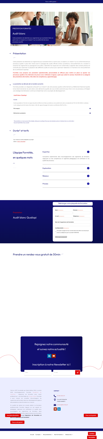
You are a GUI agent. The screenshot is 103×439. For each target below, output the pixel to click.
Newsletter (92, 9)
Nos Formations (58, 6)
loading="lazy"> (51, 293)
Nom (59, 210)
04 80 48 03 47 (61, 395)
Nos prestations (47, 6)
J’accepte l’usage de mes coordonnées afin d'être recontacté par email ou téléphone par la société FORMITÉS (73, 231)
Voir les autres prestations (20, 193)
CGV (65, 431)
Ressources (68, 6)
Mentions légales (58, 431)
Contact (91, 6)
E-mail (59, 216)
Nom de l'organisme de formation (64, 222)
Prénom (78, 210)
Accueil (32, 6)
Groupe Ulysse (32, 396)
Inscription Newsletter (13, 415)
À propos (37, 6)
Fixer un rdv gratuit (17, 422)
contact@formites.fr (62, 404)
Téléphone (78, 216)
